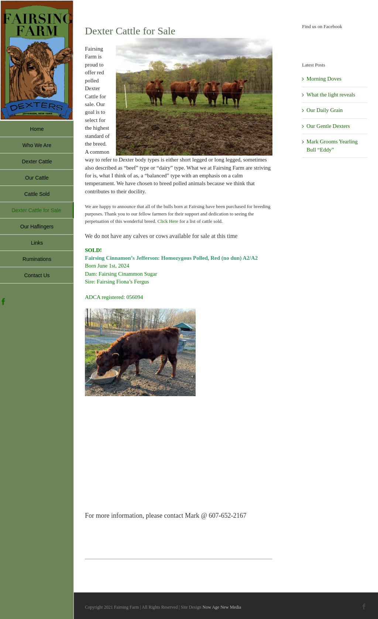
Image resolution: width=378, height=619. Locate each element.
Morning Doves (323, 79)
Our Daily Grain (324, 110)
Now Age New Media (221, 607)
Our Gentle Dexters (328, 126)
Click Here (167, 221)
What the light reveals (330, 95)
